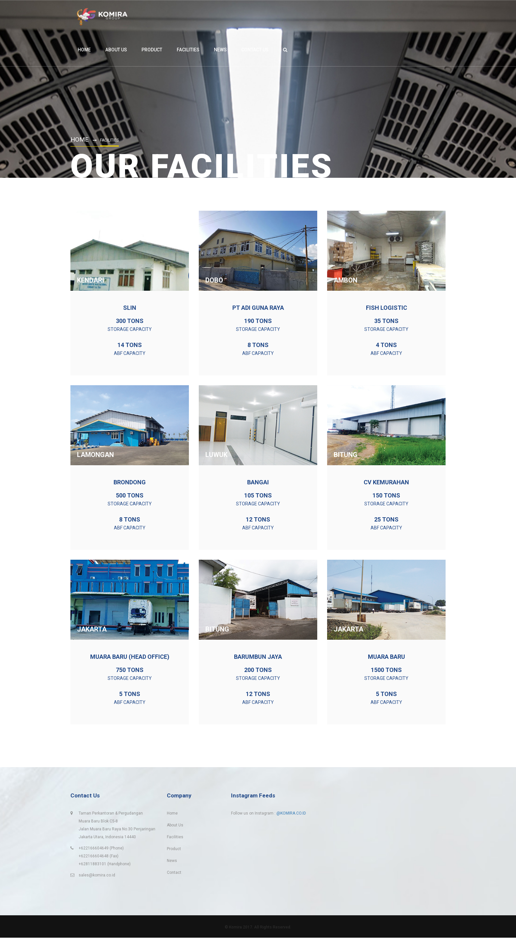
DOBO (214, 280)
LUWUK (216, 455)
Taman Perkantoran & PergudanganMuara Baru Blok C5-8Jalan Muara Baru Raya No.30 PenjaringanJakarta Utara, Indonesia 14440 (117, 826)
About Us (175, 826)
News (172, 862)
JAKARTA (92, 629)
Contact (174, 874)
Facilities (175, 838)
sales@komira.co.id (97, 876)
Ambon (345, 280)
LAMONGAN (95, 455)
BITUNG (345, 455)
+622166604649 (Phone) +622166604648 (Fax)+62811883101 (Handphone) (105, 857)
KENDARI (90, 280)
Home (80, 139)
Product (174, 850)
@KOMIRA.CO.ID (291, 814)
